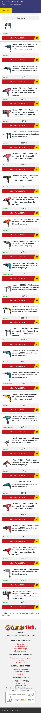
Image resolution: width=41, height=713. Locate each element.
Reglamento (20, 660)
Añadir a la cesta (24, 38)
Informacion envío (20, 651)
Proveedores (20, 662)
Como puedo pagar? (20, 649)
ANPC (20, 674)
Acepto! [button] (6, 10)
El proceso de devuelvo (20, 672)
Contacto (20, 644)
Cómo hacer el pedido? (20, 646)
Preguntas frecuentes (20, 669)
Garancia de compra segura (20, 658)
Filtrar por (20, 18)
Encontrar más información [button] (12, 4)
